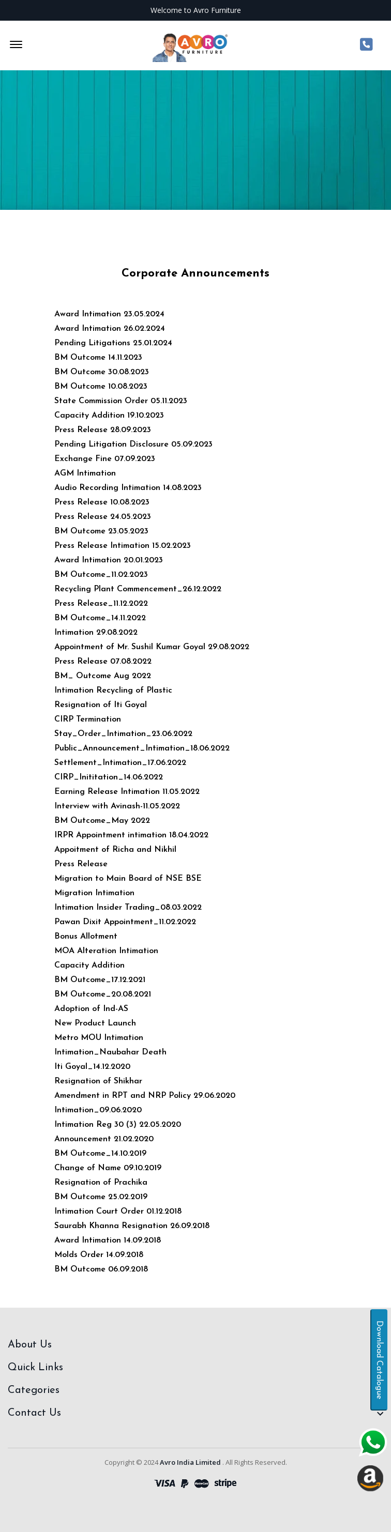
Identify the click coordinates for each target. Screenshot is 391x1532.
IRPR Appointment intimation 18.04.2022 (131, 835)
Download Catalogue (379, 1360)
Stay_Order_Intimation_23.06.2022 (123, 734)
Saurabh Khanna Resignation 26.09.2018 (131, 1226)
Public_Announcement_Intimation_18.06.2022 (142, 748)
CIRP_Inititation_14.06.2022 (108, 777)
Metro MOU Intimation (98, 1038)
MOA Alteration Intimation (106, 951)
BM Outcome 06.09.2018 (101, 1269)
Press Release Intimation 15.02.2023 (122, 546)
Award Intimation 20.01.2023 (108, 560)
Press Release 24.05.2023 (102, 517)
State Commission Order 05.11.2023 (120, 401)
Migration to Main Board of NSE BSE (128, 879)
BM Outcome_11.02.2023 (101, 575)
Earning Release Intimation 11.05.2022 (127, 792)
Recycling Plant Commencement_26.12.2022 (137, 589)
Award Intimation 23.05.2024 (109, 314)
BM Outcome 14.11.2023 (98, 358)
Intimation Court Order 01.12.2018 (118, 1211)
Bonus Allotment (85, 936)
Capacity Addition (89, 965)
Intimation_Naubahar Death (110, 1052)
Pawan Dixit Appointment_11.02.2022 (125, 922)
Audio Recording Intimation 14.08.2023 (128, 488)
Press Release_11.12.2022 (101, 604)
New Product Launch (95, 1023)
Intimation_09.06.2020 (98, 1110)
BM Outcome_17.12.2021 (99, 980)
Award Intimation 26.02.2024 (109, 329)
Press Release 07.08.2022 (103, 661)
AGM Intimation (85, 473)
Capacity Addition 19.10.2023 (109, 415)
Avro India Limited (190, 1462)
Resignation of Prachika (100, 1182)
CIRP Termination (87, 719)
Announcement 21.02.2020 (104, 1139)
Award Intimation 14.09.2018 (107, 1240)
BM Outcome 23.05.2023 (101, 531)
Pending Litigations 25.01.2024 (113, 343)
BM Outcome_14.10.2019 (100, 1154)
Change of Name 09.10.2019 (107, 1168)
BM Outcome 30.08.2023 (101, 372)
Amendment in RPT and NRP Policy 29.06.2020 (144, 1096)
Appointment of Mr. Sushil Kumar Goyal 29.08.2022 (151, 647)
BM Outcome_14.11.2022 (100, 618)
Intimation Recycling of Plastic (113, 690)
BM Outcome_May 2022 (102, 821)
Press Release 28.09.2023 (102, 430)
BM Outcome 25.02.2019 (100, 1197)
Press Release (81, 864)
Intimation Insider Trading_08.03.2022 (128, 907)
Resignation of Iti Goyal (100, 705)
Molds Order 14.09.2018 (98, 1255)
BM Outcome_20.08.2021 (102, 994)
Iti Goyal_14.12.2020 (92, 1067)
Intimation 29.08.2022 (96, 633)
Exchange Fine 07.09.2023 (104, 459)
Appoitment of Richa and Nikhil (115, 850)
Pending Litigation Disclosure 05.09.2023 (133, 444)
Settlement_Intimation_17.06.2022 (120, 763)
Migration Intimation (94, 893)
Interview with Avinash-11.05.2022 (117, 806)
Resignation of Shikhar (98, 1081)
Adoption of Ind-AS (91, 1009)
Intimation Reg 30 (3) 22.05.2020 (117, 1125)
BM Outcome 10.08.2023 (100, 386)
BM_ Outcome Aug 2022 (102, 676)
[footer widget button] (195, 1345)
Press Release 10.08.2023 (101, 502)
